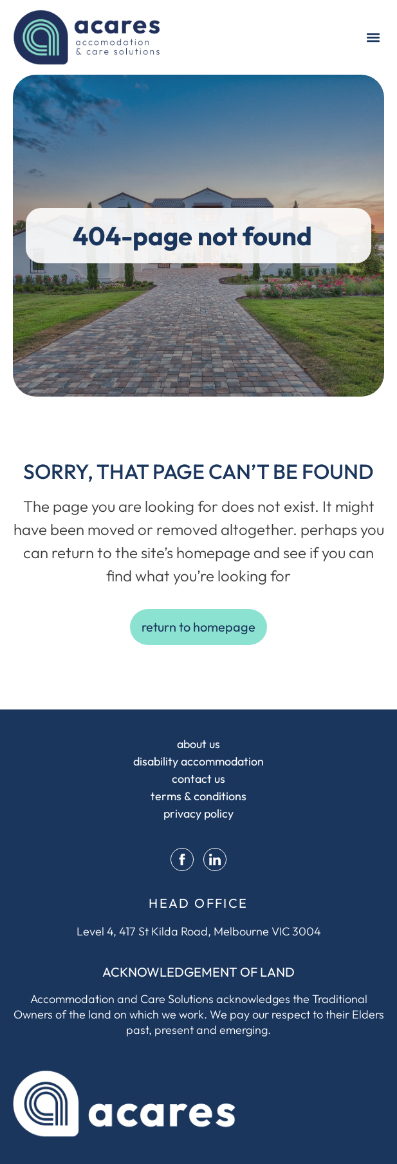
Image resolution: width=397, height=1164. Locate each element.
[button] (373, 37)
